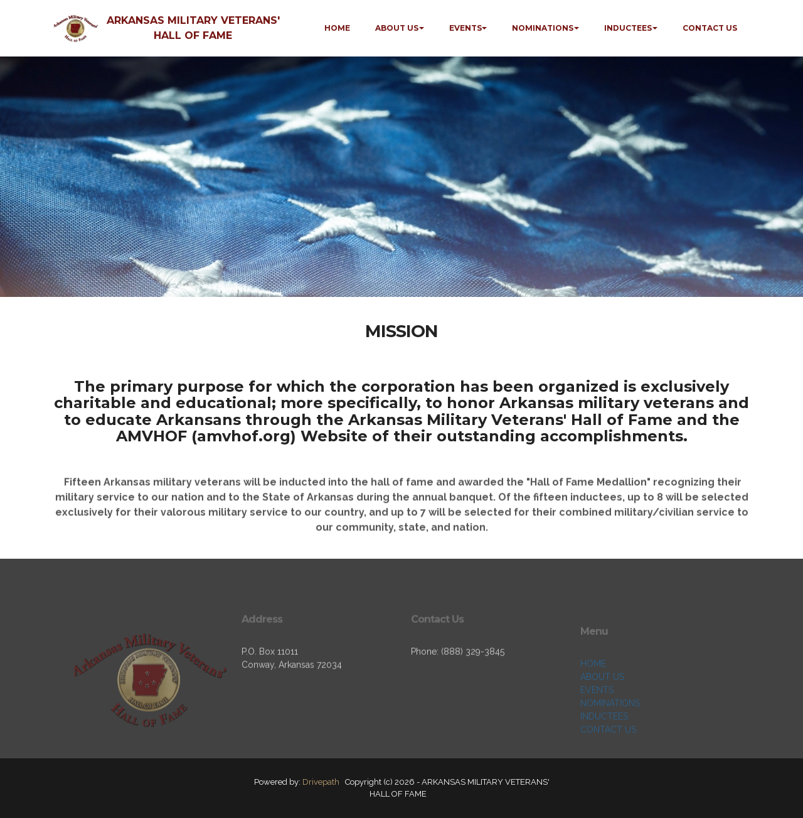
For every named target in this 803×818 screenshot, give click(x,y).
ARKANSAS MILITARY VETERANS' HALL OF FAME (193, 27)
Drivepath (320, 782)
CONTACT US (710, 28)
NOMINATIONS (542, 28)
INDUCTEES (628, 28)
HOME (337, 28)
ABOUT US (396, 28)
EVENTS (465, 28)
